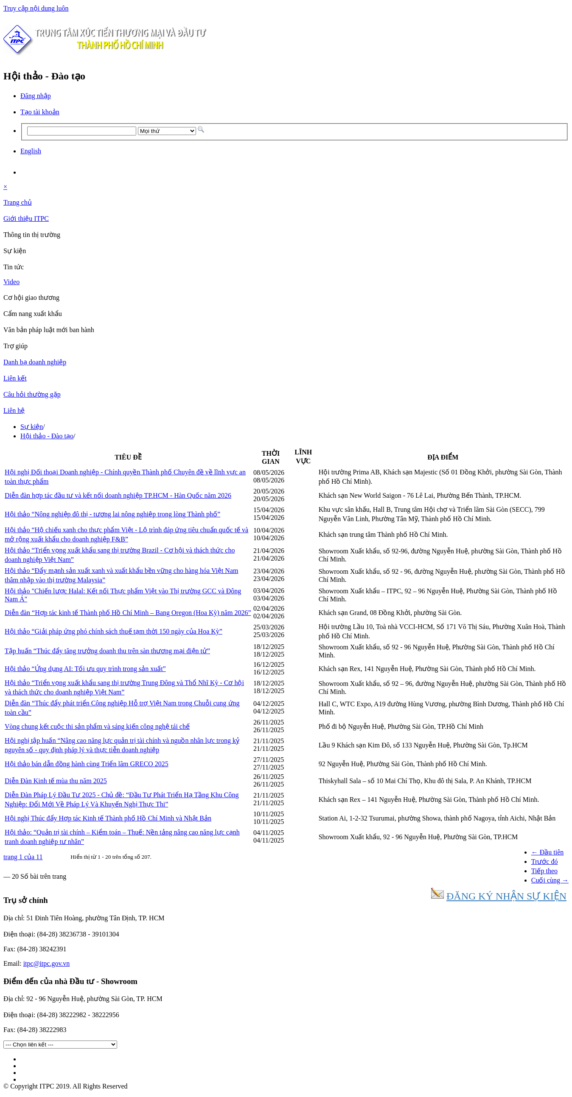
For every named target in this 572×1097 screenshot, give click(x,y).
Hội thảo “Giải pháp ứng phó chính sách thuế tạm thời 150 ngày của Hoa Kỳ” (113, 631)
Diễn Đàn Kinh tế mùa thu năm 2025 (56, 780)
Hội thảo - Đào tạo (46, 436)
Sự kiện (31, 426)
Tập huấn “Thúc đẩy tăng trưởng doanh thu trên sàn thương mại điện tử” (107, 650)
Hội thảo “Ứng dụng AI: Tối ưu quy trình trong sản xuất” (85, 668)
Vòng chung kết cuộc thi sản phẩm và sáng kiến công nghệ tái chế (97, 726)
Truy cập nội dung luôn (36, 8)
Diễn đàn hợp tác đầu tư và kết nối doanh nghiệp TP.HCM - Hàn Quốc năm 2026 (118, 495)
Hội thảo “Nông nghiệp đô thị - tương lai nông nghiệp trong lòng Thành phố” (112, 514)
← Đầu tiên (547, 852)
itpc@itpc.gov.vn (46, 963)
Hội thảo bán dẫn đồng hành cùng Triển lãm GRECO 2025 (86, 763)
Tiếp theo (544, 870)
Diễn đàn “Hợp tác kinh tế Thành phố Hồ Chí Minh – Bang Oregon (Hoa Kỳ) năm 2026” (128, 612)
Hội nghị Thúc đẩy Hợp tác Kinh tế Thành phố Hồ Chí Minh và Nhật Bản (108, 818)
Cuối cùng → (550, 880)
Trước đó (544, 861)
